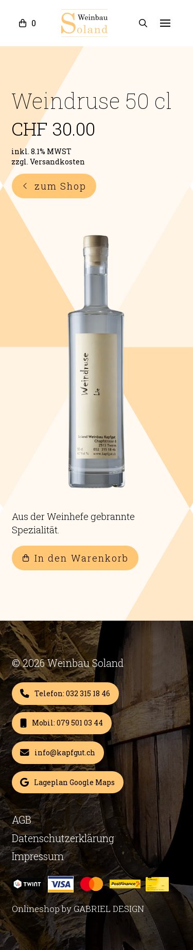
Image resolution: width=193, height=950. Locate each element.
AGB (21, 819)
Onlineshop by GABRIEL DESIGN (78, 909)
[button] (26, 23)
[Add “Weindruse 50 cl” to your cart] (65, 693)
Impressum (38, 856)
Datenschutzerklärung (63, 838)
